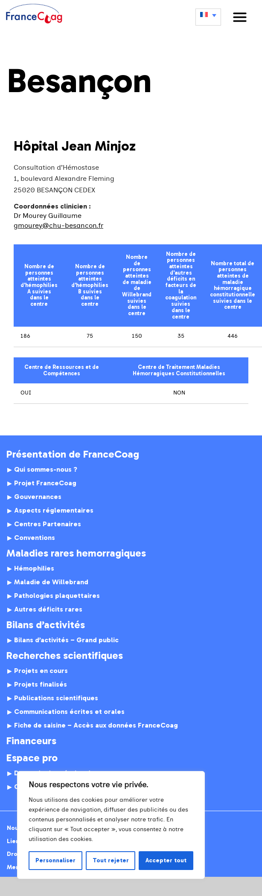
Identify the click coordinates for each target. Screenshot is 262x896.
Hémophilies (34, 568)
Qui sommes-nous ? (45, 469)
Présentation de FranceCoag (72, 454)
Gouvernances (37, 496)
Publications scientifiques (56, 698)
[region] (111, 825)
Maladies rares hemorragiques (76, 553)
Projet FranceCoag (45, 483)
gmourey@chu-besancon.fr (58, 225)
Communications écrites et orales (69, 711)
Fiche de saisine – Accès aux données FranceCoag (96, 725)
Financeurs (31, 741)
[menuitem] (208, 17)
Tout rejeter (111, 860)
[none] (208, 17)
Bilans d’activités (45, 625)
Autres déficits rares (48, 609)
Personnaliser (55, 860)
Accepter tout (166, 860)
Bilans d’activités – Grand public (66, 640)
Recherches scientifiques (64, 655)
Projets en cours (41, 670)
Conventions (34, 537)
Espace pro (32, 758)
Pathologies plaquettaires (57, 595)
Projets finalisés (40, 684)
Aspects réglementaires (53, 510)
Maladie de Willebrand (51, 582)
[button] (239, 17)
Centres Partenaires (47, 524)
